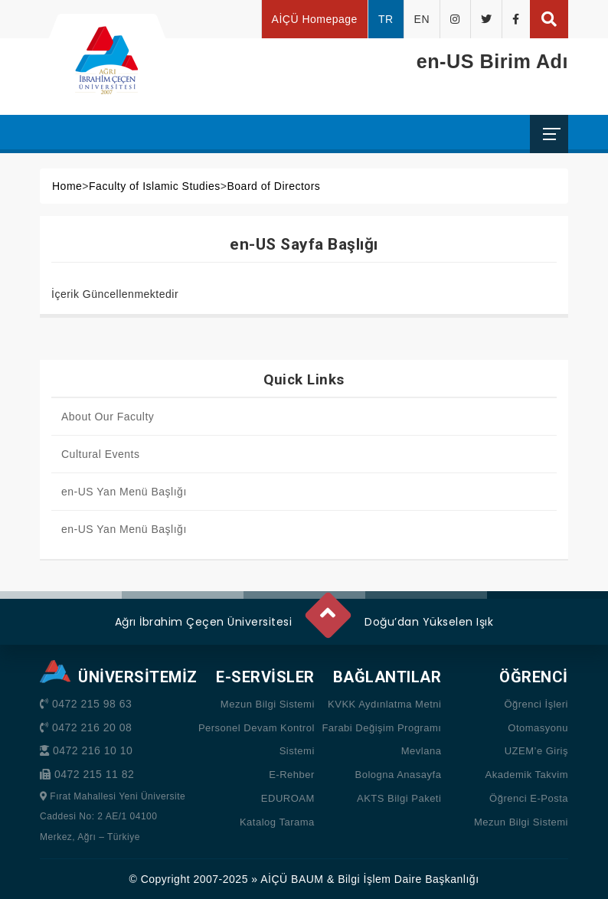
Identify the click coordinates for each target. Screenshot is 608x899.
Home (67, 186)
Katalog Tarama (277, 822)
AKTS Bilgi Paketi (399, 798)
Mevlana (421, 751)
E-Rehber (292, 774)
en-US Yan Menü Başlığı (124, 491)
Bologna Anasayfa (398, 774)
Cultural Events (100, 454)
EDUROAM (288, 798)
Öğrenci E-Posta (528, 798)
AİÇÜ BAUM (291, 879)
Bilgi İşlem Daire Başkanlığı (408, 879)
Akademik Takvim (526, 774)
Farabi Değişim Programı (381, 728)
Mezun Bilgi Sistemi (268, 704)
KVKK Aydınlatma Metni (384, 704)
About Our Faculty (107, 416)
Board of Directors (273, 186)
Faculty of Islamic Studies (155, 186)
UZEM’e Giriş (536, 751)
